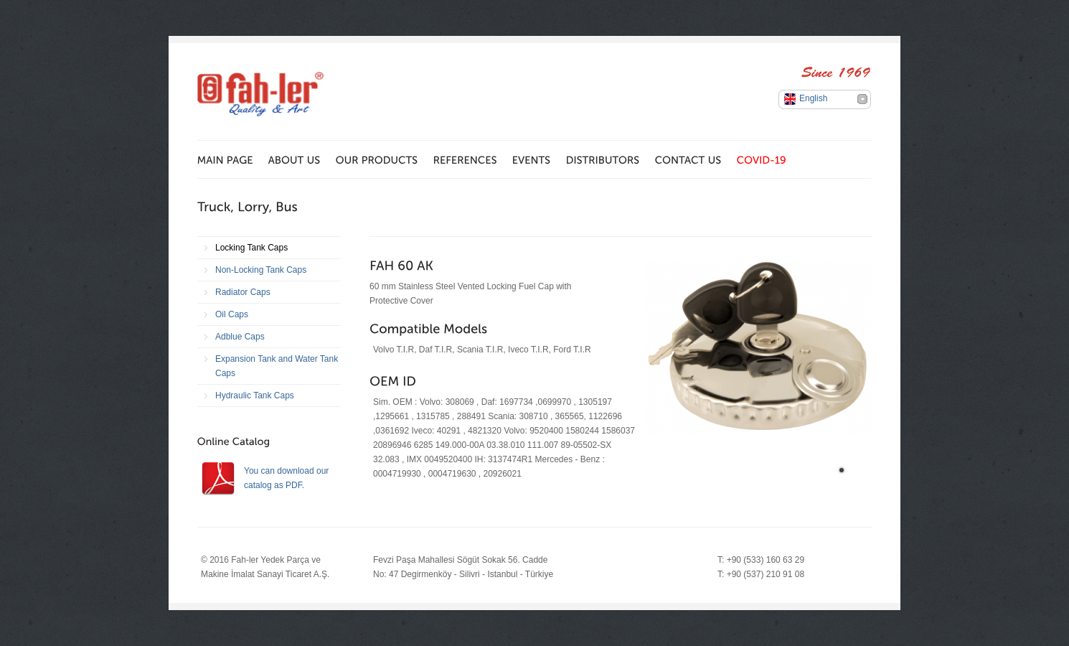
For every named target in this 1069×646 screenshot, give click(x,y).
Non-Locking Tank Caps (260, 270)
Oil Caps (231, 314)
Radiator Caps (242, 292)
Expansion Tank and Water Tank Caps (276, 366)
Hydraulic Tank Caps (254, 395)
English (813, 98)
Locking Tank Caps (251, 248)
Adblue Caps (240, 337)
